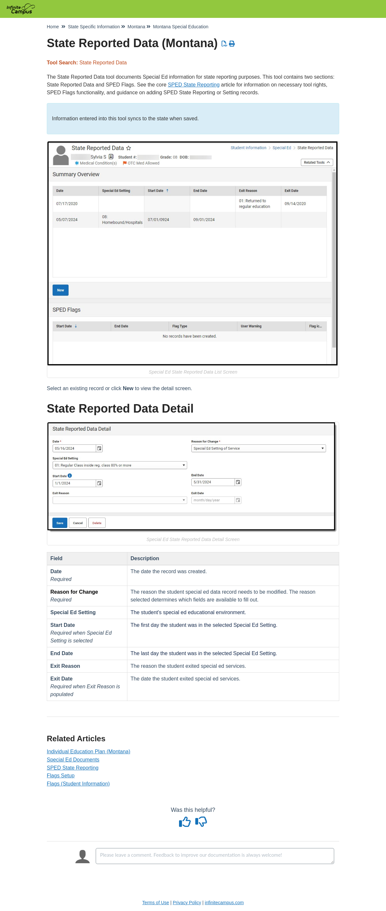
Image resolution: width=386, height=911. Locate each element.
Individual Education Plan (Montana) (88, 751)
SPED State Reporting (194, 84)
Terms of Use (155, 902)
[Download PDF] (224, 44)
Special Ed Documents (73, 759)
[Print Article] (232, 44)
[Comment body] (215, 856)
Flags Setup (60, 775)
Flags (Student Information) (78, 783)
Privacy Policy (187, 902)
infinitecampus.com (224, 902)
